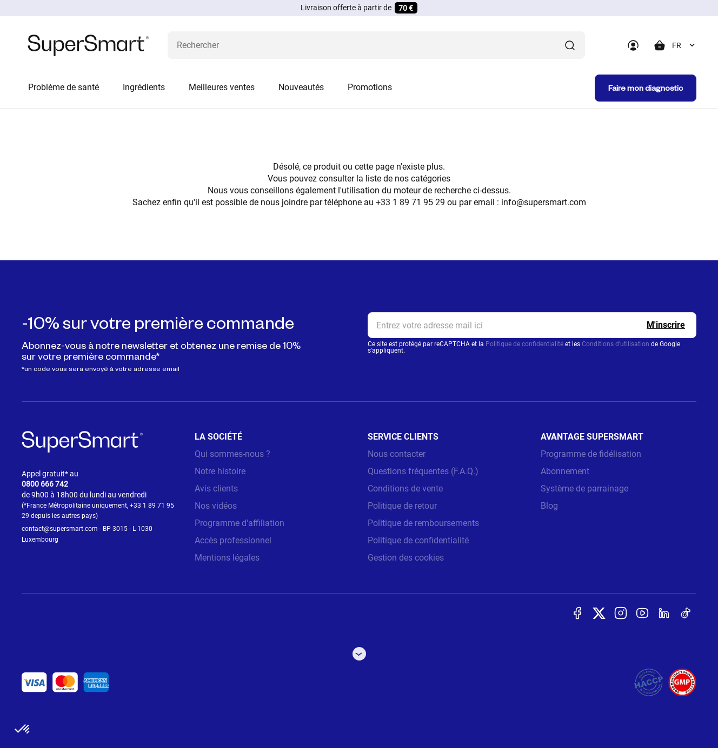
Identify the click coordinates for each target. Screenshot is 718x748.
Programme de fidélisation (591, 454)
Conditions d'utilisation (615, 344)
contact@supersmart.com (60, 529)
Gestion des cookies (406, 557)
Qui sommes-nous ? (232, 454)
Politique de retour (402, 506)
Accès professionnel (233, 540)
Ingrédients (144, 87)
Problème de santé (63, 87)
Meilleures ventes (222, 87)
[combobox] (684, 45)
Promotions (370, 87)
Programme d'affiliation (239, 523)
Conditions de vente (405, 488)
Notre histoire (220, 471)
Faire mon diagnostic (645, 88)
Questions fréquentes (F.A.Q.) (423, 471)
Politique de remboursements (423, 523)
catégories (430, 178)
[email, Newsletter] (532, 325)
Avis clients (216, 488)
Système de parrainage (584, 488)
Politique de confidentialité (524, 344)
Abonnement (565, 471)
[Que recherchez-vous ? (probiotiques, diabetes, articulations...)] (376, 45)
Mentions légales (227, 557)
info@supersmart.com (543, 202)
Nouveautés (301, 87)
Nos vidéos (216, 506)
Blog (549, 506)
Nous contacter (397, 454)
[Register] (665, 325)
